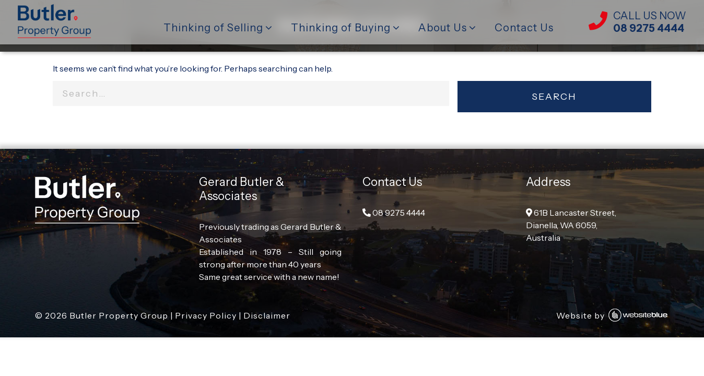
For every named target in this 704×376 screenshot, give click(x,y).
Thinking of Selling (213, 27)
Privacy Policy (206, 315)
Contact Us (524, 27)
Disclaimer (266, 315)
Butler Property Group (118, 315)
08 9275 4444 (393, 212)
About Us (442, 27)
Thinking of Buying (341, 27)
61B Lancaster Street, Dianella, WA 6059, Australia (571, 225)
